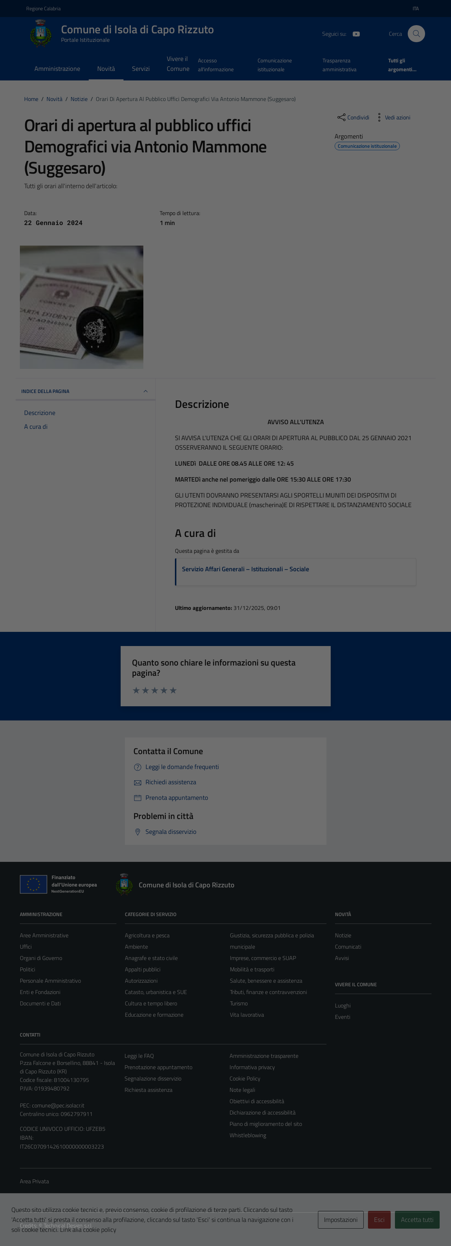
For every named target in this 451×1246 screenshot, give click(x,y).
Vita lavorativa (247, 1014)
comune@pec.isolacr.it (58, 1105)
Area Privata (34, 1181)
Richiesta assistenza (148, 1089)
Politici (27, 969)
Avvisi (342, 958)
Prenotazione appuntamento (158, 1067)
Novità (106, 68)
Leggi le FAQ (139, 1055)
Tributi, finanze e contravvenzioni (268, 992)
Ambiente (136, 946)
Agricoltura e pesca (147, 935)
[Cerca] (416, 33)
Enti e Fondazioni (40, 992)
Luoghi (343, 1005)
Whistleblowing (248, 1135)
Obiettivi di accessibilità (257, 1101)
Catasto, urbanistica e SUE (156, 992)
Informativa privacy (252, 1067)
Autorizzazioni (141, 980)
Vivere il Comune (178, 63)
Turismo (239, 1003)
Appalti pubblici (142, 969)
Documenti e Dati (40, 1003)
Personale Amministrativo (50, 980)
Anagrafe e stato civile (151, 958)
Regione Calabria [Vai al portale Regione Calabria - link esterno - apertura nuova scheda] (43, 8)
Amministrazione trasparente (264, 1055)
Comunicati (348, 946)
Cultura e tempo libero (151, 1003)
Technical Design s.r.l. (68, 1225)
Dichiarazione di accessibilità (263, 1112)
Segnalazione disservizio (153, 1078)
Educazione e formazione (154, 1014)
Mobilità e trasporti (252, 969)
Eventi (342, 1016)
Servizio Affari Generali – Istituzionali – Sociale (245, 569)
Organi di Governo (41, 958)
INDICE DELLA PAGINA (85, 391)
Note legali (242, 1089)
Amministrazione (57, 68)
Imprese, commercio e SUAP (263, 958)
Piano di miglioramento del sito (266, 1123)
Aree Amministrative (44, 935)
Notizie (343, 935)
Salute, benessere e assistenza (266, 980)
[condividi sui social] (353, 117)
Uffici (26, 946)
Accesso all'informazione (216, 64)
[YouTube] (353, 33)
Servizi (141, 68)
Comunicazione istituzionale (275, 64)
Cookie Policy (245, 1078)
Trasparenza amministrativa (340, 64)
